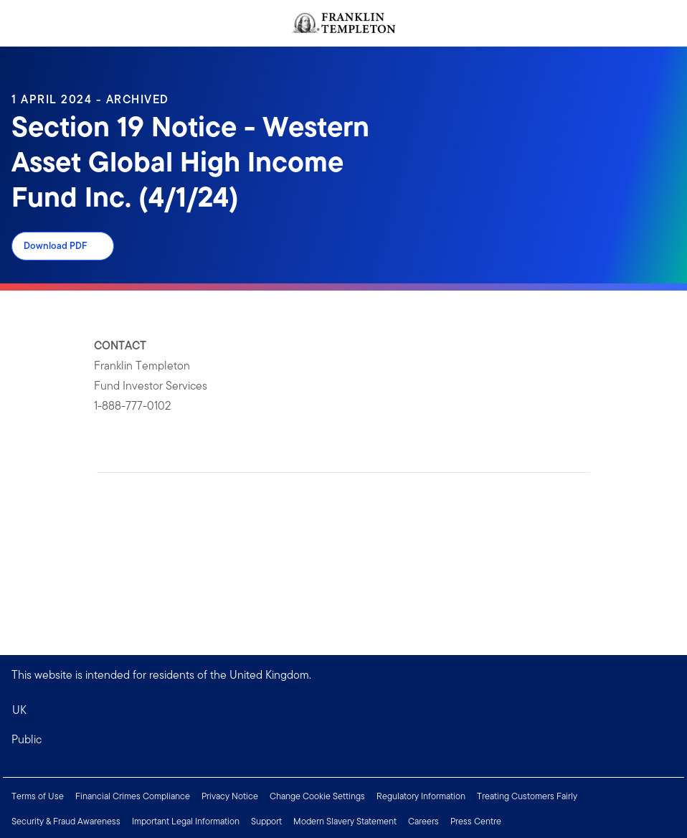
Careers (423, 821)
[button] (343, 740)
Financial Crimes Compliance (132, 796)
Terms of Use (37, 796)
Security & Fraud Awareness (65, 821)
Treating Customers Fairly (527, 796)
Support (266, 821)
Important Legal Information (186, 821)
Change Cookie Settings (317, 796)
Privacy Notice (230, 796)
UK (19, 710)
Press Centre (475, 821)
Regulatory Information (420, 796)
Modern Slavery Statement (345, 821)
